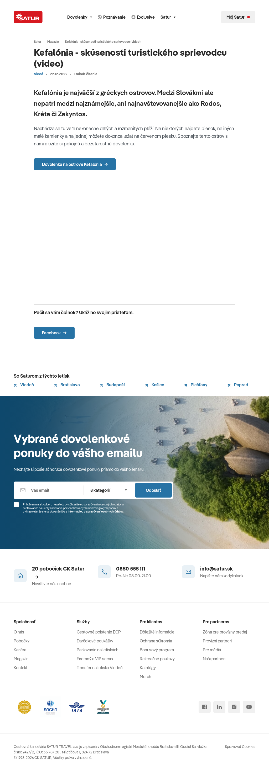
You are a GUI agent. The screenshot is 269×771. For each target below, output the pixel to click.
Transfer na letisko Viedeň (100, 667)
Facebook (54, 332)
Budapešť (112, 384)
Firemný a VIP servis (95, 658)
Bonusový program (157, 649)
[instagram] (234, 707)
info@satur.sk (216, 568)
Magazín (21, 658)
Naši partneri (214, 658)
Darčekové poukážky (95, 640)
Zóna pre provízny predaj (225, 632)
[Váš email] (48, 490)
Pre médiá (212, 649)
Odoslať (153, 490)
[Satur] (28, 17)
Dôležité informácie (157, 632)
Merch (145, 676)
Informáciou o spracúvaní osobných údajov (95, 511)
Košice (154, 384)
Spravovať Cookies (240, 746)
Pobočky (21, 640)
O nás (19, 632)
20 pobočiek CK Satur (58, 572)
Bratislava (67, 384)
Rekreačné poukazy (157, 658)
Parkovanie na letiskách (97, 649)
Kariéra (20, 649)
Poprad (237, 384)
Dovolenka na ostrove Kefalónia (75, 164)
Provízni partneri (217, 640)
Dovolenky (79, 17)
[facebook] (205, 707)
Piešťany (196, 384)
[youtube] (249, 707)
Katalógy (148, 667)
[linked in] (219, 707)
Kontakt (20, 667)
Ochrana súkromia (156, 640)
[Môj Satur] (238, 17)
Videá (38, 74)
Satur (168, 17)
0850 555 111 (130, 568)
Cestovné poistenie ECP (99, 632)
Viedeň (24, 384)
